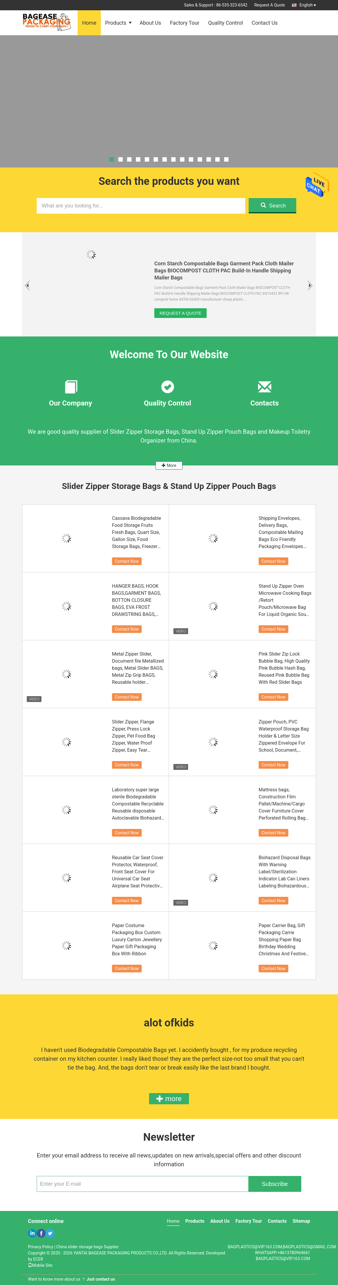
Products (115, 23)
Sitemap (301, 1221)
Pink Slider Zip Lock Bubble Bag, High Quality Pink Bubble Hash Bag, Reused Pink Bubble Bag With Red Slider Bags (284, 668)
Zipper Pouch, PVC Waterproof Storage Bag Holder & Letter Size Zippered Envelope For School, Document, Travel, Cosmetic (284, 736)
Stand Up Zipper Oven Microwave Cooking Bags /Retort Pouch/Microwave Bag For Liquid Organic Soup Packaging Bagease (285, 600)
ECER (38, 1259)
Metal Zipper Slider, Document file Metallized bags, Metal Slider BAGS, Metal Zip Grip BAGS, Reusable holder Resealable (138, 668)
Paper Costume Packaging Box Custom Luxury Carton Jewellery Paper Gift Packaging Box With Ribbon (137, 939)
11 (200, 159)
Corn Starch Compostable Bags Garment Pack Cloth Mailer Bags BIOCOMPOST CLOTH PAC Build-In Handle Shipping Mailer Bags (224, 270)
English (307, 5)
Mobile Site (40, 1265)
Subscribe (275, 1184)
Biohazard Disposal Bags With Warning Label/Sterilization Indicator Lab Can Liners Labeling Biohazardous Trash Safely (285, 872)
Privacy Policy (40, 1246)
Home (89, 23)
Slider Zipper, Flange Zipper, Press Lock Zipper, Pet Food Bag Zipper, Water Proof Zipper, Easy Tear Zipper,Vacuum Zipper (135, 736)
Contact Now (127, 561)
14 (226, 159)
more (168, 1099)
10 (191, 159)
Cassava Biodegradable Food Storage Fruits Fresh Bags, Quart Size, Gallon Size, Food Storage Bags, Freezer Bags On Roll (136, 532)
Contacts (277, 1221)
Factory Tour (184, 23)
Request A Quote (269, 5)
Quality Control (225, 23)
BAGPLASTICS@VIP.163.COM (283, 1258)
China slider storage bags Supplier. (88, 1246)
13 (217, 159)
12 (209, 159)
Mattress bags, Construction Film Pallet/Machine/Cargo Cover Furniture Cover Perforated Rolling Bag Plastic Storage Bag (282, 804)
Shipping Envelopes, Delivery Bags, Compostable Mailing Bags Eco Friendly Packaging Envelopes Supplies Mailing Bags (282, 532)
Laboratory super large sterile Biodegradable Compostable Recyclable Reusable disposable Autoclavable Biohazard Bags (138, 804)
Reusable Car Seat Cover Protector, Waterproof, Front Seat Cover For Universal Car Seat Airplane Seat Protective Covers (137, 872)
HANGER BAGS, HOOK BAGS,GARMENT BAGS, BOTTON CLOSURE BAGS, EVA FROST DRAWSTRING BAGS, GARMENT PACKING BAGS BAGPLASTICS (136, 600)
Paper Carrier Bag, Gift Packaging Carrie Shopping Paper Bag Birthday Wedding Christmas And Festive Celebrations (282, 940)
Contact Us (264, 23)
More (169, 465)
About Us (150, 23)
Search (273, 205)
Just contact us (100, 1279)
